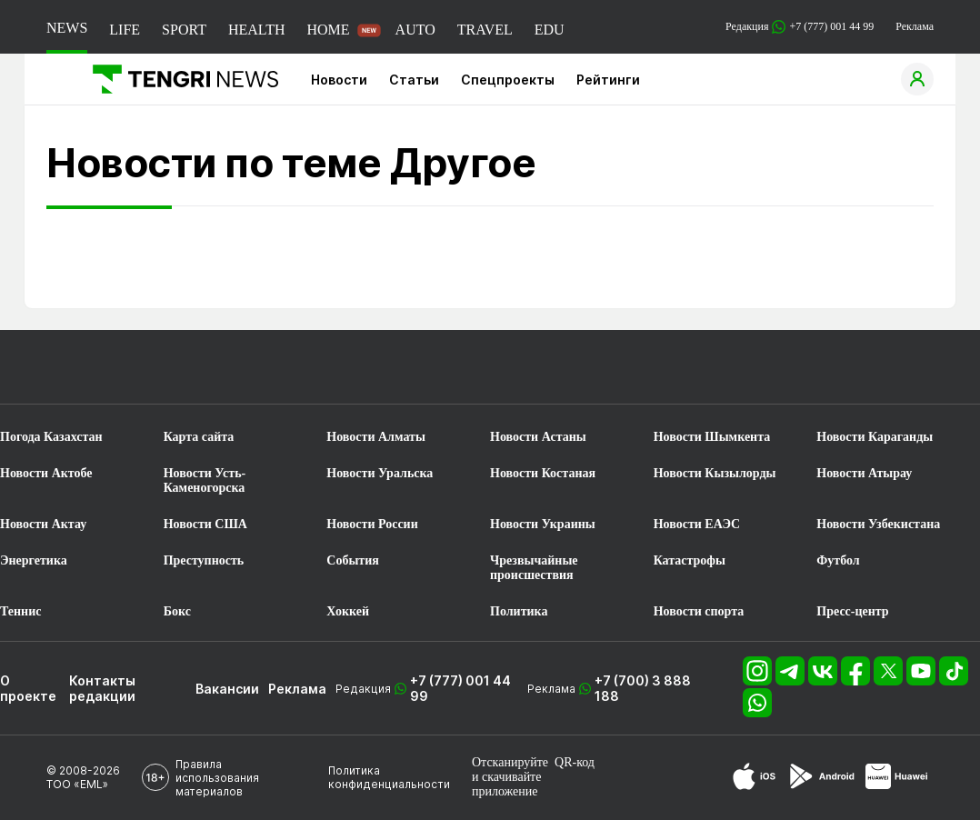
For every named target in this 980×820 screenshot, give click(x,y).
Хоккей (347, 611)
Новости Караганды (874, 437)
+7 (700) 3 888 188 (643, 688)
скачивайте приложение (506, 784)
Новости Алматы (375, 437)
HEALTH (256, 29)
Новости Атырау (864, 473)
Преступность (204, 560)
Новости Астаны (538, 437)
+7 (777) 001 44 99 (460, 688)
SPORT (184, 29)
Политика (518, 611)
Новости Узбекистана (878, 524)
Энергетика (33, 560)
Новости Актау (43, 524)
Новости (339, 79)
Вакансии (227, 688)
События (352, 560)
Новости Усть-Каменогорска (205, 480)
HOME (327, 29)
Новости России (371, 524)
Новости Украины (542, 524)
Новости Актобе (46, 473)
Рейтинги (608, 79)
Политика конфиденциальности (389, 777)
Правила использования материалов (217, 777)
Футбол (837, 560)
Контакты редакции (102, 688)
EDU (550, 29)
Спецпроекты (508, 79)
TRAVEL (485, 29)
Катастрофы (689, 560)
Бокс (177, 611)
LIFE (124, 29)
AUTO (415, 29)
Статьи (414, 79)
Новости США (205, 524)
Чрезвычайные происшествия (534, 568)
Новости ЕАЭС (697, 524)
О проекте (28, 688)
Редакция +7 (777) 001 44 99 (799, 27)
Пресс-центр (852, 611)
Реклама (914, 26)
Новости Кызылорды (715, 473)
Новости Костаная (542, 473)
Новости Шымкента (712, 437)
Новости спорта (699, 611)
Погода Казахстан (51, 437)
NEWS (66, 27)
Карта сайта (199, 437)
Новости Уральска (379, 473)
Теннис (20, 611)
